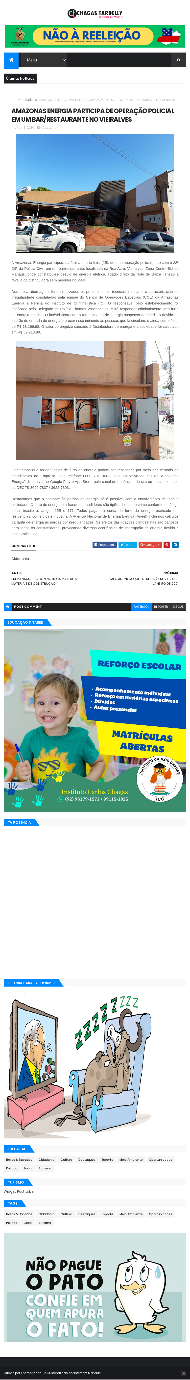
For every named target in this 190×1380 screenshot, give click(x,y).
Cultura (66, 1160)
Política (11, 1169)
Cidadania (30, 100)
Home (15, 100)
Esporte (107, 1160)
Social (28, 1169)
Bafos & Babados (19, 1160)
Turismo (45, 1169)
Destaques (86, 1160)
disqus (178, 607)
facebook (141, 607)
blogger (161, 607)
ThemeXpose (31, 1373)
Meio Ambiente (131, 1160)
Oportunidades (160, 1160)
